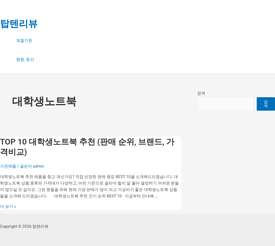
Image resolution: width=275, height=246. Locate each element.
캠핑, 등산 (25, 59)
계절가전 (24, 40)
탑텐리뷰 (19, 23)
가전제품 (8, 166)
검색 (201, 93)
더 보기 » (8, 206)
